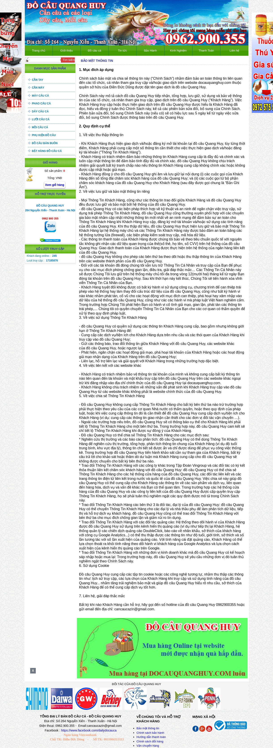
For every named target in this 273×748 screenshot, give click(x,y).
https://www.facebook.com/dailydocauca (88, 730)
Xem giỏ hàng (54, 184)
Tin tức (122, 50)
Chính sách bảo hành (150, 732)
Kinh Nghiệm (178, 50)
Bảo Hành (150, 50)
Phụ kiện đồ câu (44, 135)
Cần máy (38, 87)
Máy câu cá (40, 95)
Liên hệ (234, 50)
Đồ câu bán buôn (45, 143)
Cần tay (37, 79)
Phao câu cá (41, 103)
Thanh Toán (206, 50)
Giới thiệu (66, 50)
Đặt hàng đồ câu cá (47, 151)
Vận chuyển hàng (148, 745)
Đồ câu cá (94, 50)
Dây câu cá (40, 111)
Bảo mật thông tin (148, 728)
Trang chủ (38, 50)
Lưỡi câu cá (41, 119)
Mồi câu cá (40, 127)
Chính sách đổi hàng (150, 741)
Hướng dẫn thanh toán (151, 737)
